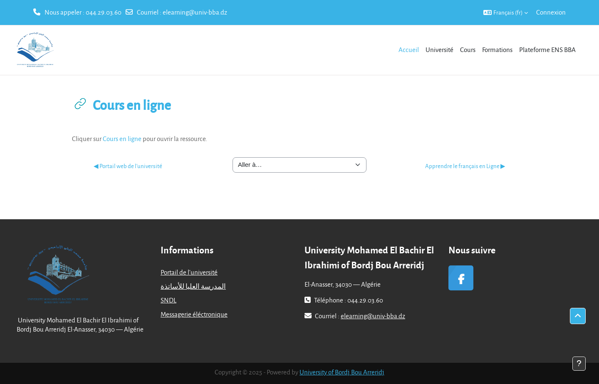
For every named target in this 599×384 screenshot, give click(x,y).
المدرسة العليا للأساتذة (193, 286)
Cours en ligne (122, 138)
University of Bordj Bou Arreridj (342, 372)
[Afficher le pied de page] (579, 364)
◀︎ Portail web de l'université (128, 166)
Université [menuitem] (439, 49)
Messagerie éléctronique (194, 314)
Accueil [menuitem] (409, 49)
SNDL (168, 300)
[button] (505, 12)
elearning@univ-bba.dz (195, 12)
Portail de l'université (189, 272)
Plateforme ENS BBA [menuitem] (547, 49)
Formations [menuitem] (497, 49)
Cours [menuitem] (467, 49)
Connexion (551, 12)
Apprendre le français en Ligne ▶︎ (465, 166)
